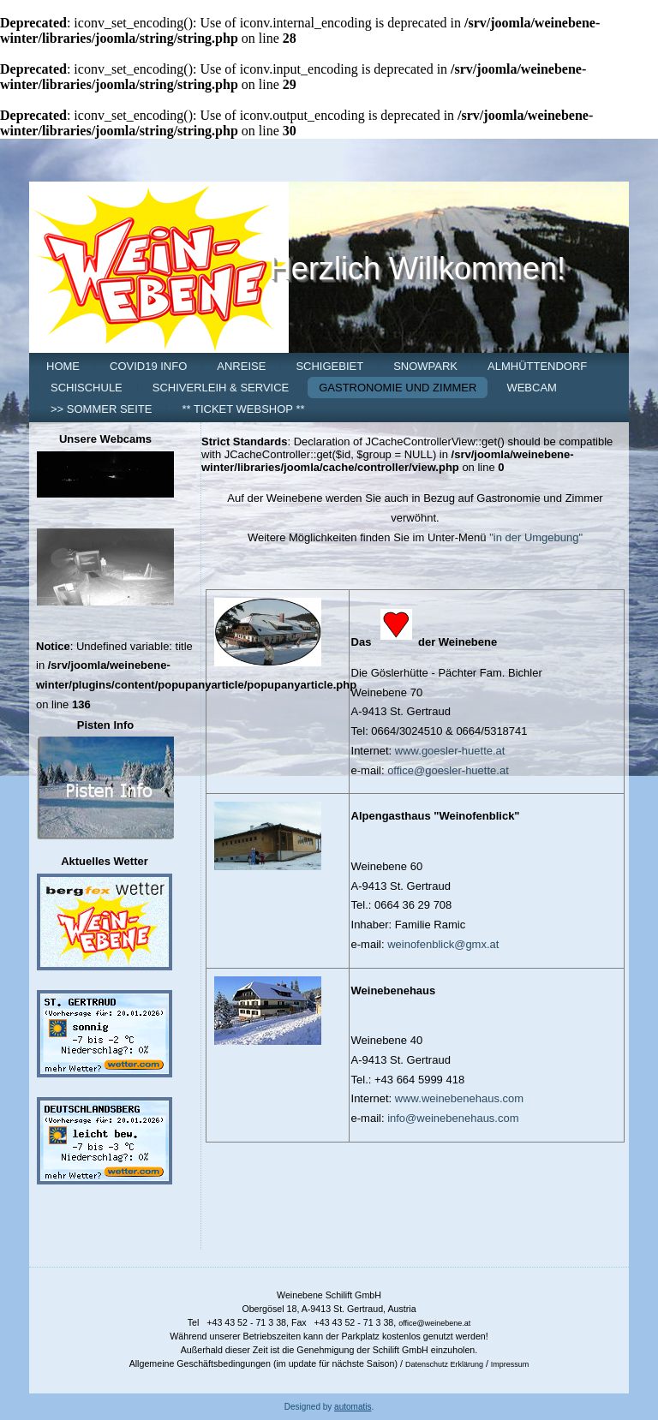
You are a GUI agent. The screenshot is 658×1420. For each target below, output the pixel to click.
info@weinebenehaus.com (452, 1118)
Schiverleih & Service (221, 387)
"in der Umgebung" (536, 537)
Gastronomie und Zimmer (397, 387)
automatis (352, 1406)
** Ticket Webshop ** (243, 409)
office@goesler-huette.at (448, 770)
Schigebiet (329, 366)
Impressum (510, 1364)
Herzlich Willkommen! (417, 268)
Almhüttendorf (537, 366)
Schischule (87, 387)
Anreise (241, 366)
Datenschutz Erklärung (444, 1364)
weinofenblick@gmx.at (443, 944)
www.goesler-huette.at (450, 750)
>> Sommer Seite (101, 409)
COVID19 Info (148, 366)
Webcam (531, 387)
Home (63, 366)
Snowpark (425, 366)
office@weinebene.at (434, 1323)
